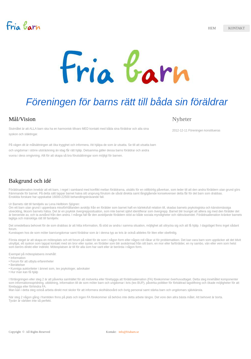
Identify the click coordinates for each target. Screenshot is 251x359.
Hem (212, 28)
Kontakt (236, 28)
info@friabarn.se (129, 332)
